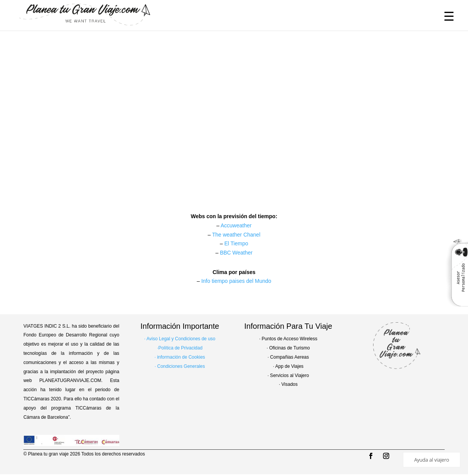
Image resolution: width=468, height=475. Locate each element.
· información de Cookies (180, 357)
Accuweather (235, 225)
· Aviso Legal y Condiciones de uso (179, 338)
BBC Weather (236, 253)
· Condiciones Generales (180, 366)
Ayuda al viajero (431, 459)
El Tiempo (236, 243)
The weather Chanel (236, 235)
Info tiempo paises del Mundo (236, 281)
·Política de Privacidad (179, 348)
